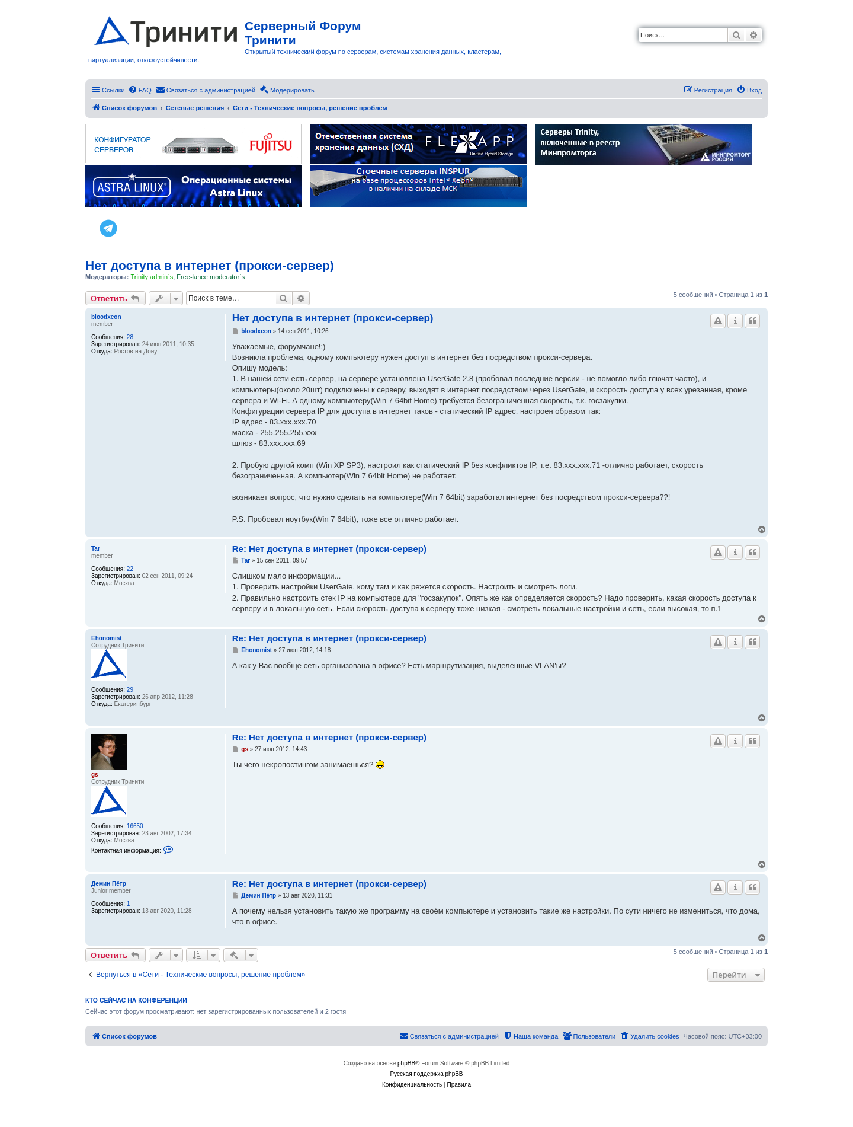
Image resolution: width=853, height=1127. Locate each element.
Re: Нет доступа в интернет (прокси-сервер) (329, 549)
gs (94, 774)
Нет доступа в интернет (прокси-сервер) (209, 265)
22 (130, 569)
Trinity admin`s (151, 276)
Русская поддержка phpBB (426, 1074)
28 (130, 337)
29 (130, 690)
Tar (95, 548)
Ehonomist (106, 638)
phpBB (406, 1063)
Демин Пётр (108, 883)
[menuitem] (140, 90)
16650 (135, 826)
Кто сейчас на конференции (136, 1000)
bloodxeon (106, 317)
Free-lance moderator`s (211, 276)
